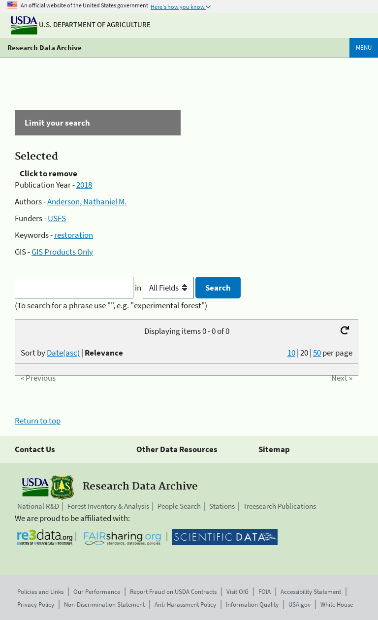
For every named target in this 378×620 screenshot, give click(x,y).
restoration (73, 234)
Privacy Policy (35, 604)
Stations (222, 506)
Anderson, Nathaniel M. (86, 201)
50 (317, 352)
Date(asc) (63, 352)
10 (291, 352)
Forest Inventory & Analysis (108, 506)
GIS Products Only (62, 251)
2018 (84, 184)
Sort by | (72, 352)
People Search (179, 506)
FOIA (264, 591)
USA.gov (299, 604)
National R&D (38, 506)
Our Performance (96, 591)
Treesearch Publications (279, 506)
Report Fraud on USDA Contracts (173, 591)
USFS (57, 218)
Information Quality (252, 604)
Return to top (38, 420)
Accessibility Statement (311, 591)
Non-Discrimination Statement (104, 604)
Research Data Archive (44, 47)
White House (336, 604)
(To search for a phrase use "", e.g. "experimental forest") (111, 305)
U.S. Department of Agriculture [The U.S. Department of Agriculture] (81, 24)
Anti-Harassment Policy (185, 604)
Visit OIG (237, 591)
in (165, 287)
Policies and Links (40, 591)
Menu (364, 47)
